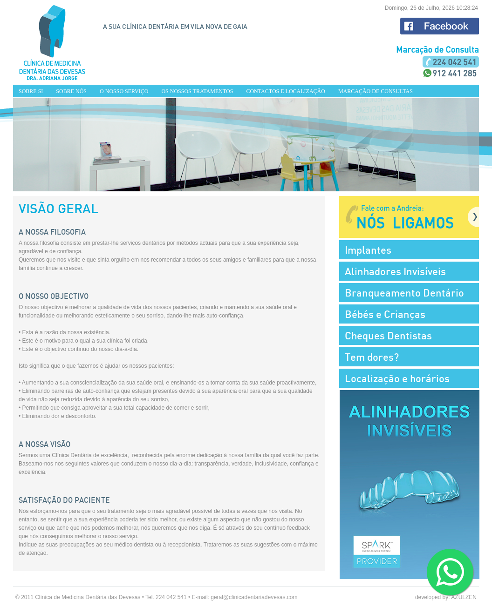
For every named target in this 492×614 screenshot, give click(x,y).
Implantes (368, 249)
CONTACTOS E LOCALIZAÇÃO (285, 91)
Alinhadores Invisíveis (395, 271)
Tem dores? (372, 357)
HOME (52, 42)
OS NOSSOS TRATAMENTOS (197, 91)
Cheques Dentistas (388, 335)
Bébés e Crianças (385, 314)
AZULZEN (464, 597)
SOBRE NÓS (71, 91)
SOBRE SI (31, 91)
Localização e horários (397, 378)
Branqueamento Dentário (404, 292)
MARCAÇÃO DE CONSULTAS (375, 91)
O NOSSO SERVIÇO (124, 91)
